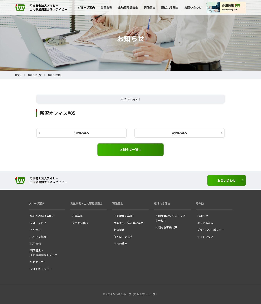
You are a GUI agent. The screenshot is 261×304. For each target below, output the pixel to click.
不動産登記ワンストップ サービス (170, 218)
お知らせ (202, 216)
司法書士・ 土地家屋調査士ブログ (43, 252)
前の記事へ (81, 133)
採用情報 (35, 243)
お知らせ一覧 (35, 74)
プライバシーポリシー (210, 230)
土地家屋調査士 (128, 7)
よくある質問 (205, 223)
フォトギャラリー (41, 269)
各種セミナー (38, 262)
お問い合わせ (193, 7)
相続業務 (119, 230)
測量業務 (106, 7)
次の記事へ (179, 133)
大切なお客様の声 (166, 227)
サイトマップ (205, 237)
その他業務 (120, 243)
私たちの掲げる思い (42, 216)
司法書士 (149, 7)
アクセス (35, 230)
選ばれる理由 (170, 7)
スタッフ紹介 (38, 237)
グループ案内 (86, 7)
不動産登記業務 (123, 216)
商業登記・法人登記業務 (128, 223)
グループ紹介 (38, 223)
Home (18, 74)
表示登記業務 (80, 223)
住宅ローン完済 (123, 237)
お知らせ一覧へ (130, 149)
